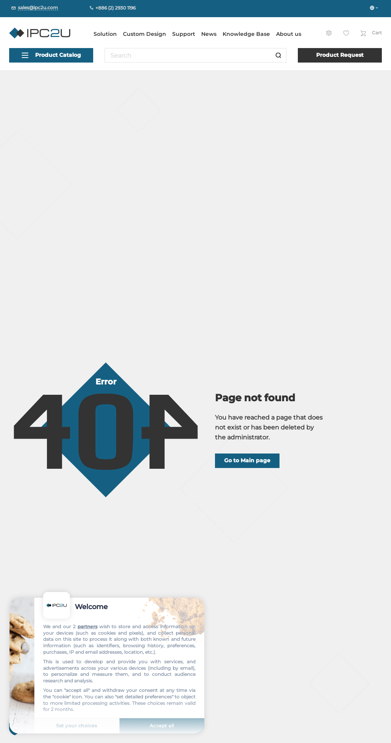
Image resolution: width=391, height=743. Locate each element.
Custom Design (144, 34)
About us (288, 34)
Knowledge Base (246, 34)
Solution (105, 34)
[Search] (278, 55)
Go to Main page (247, 460)
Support (183, 34)
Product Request (340, 54)
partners (87, 626)
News (209, 34)
